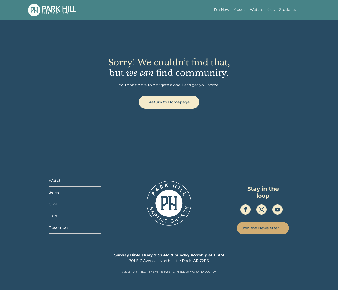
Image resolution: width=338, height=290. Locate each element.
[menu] (328, 10)
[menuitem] (222, 9)
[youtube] (277, 210)
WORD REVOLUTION (203, 271)
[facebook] (245, 210)
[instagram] (261, 210)
